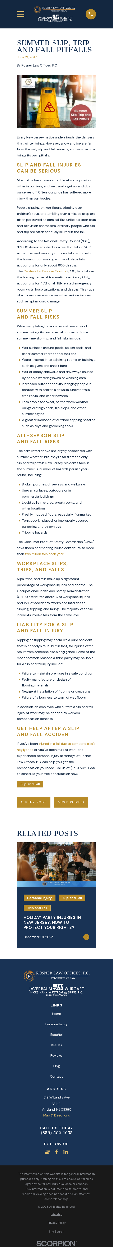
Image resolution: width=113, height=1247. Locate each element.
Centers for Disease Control (45, 271)
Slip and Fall (30, 784)
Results (56, 1045)
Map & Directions (56, 1115)
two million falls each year (44, 554)
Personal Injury (56, 1024)
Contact (56, 1076)
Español (56, 1034)
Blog (56, 1066)
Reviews (56, 1055)
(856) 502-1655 (57, 1133)
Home (56, 1013)
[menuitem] (56, 1214)
